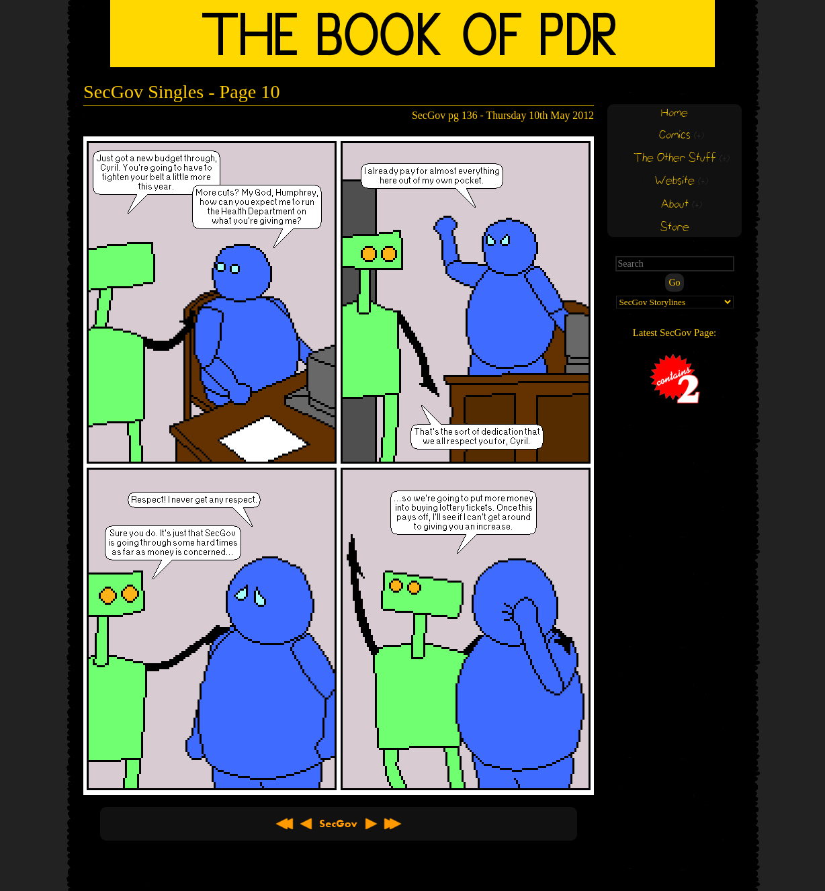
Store (674, 227)
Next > (371, 824)
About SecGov (338, 824)
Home (674, 113)
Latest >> (392, 824)
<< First (285, 824)
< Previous (306, 824)
